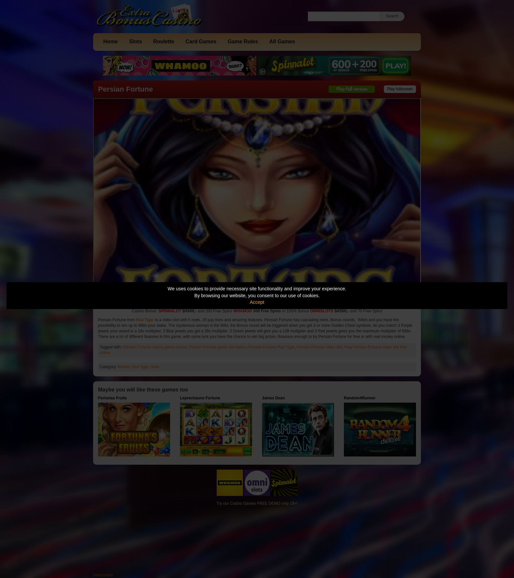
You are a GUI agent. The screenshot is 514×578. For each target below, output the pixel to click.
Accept (257, 302)
